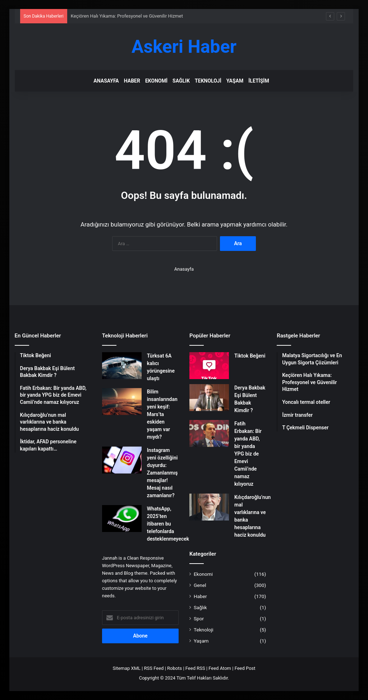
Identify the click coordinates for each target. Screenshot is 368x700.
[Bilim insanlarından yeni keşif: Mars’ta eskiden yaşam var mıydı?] (122, 401)
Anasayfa (106, 81)
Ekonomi (156, 81)
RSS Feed (154, 668)
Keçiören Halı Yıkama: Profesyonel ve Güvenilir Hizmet (127, 16)
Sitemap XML (126, 668)
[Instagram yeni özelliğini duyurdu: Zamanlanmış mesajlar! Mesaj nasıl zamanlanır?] (122, 460)
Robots (174, 668)
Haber (132, 81)
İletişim (258, 81)
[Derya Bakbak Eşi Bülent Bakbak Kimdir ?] (209, 397)
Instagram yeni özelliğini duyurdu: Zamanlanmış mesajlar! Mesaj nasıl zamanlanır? (162, 472)
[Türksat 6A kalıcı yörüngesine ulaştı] (122, 365)
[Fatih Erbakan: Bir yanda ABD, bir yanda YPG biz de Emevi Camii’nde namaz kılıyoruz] (209, 433)
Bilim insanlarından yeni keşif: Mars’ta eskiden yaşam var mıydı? (162, 414)
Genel (200, 585)
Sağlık (181, 81)
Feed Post (245, 668)
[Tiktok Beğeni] (209, 365)
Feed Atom (219, 668)
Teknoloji (208, 81)
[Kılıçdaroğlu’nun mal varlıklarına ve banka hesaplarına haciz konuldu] (209, 507)
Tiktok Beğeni (249, 356)
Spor (199, 618)
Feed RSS (195, 668)
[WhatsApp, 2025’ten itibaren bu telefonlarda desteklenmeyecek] (122, 518)
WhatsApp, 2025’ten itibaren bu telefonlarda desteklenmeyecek (168, 524)
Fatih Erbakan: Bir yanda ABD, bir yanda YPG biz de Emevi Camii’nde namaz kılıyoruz (248, 454)
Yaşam (234, 81)
